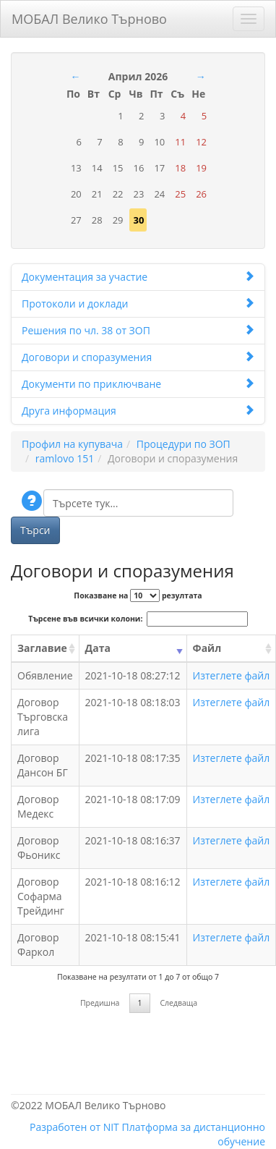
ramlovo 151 (64, 458)
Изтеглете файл (231, 675)
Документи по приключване (138, 384)
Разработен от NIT (74, 1127)
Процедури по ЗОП (183, 444)
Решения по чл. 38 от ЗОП (138, 330)
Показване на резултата (138, 595)
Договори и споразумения (138, 357)
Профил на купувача (72, 444)
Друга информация (138, 410)
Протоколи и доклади (138, 303)
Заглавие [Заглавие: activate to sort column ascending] (42, 648)
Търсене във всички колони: (137, 619)
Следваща (178, 1003)
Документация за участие (138, 277)
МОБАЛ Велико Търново (89, 16)
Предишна (100, 1003)
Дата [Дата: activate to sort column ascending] (98, 648)
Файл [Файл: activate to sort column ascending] (207, 648)
